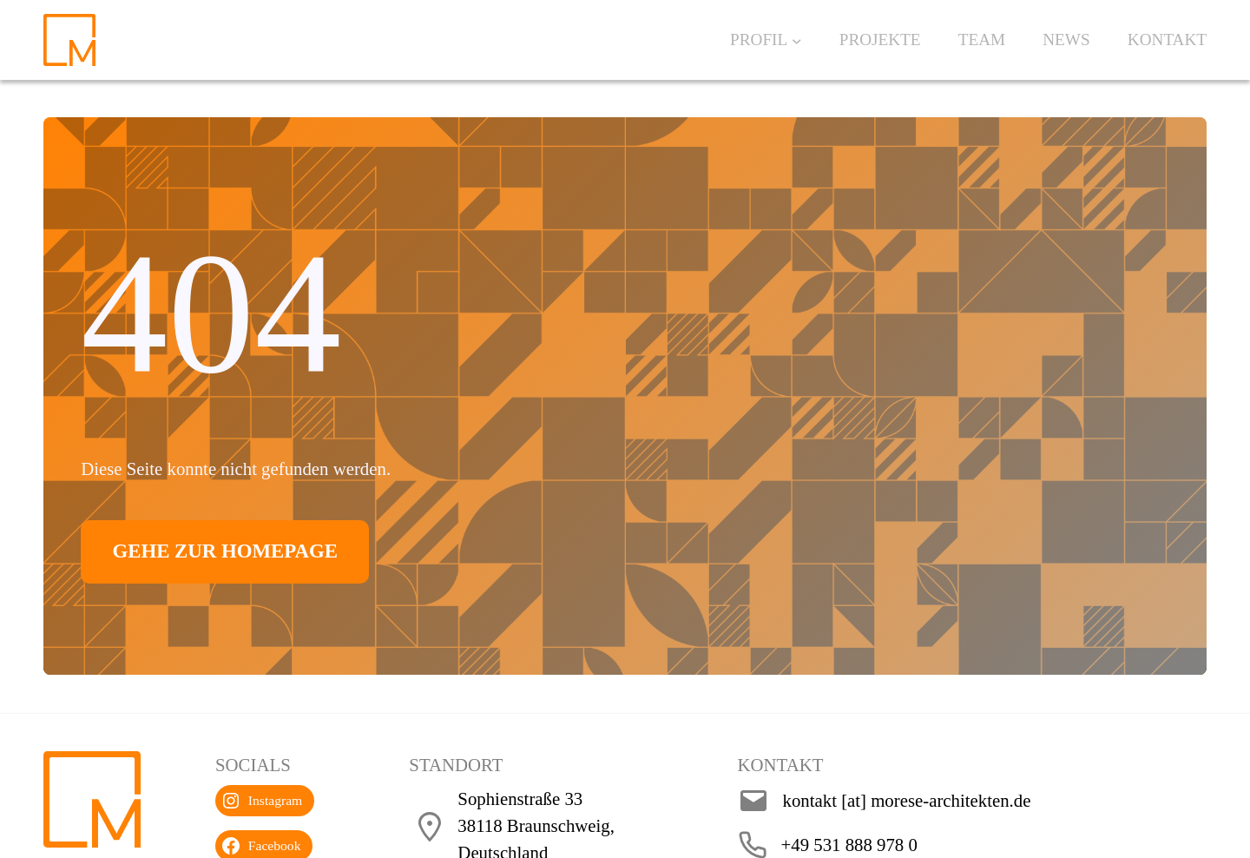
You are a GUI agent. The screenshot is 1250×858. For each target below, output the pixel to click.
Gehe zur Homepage (242, 551)
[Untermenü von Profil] (797, 40)
